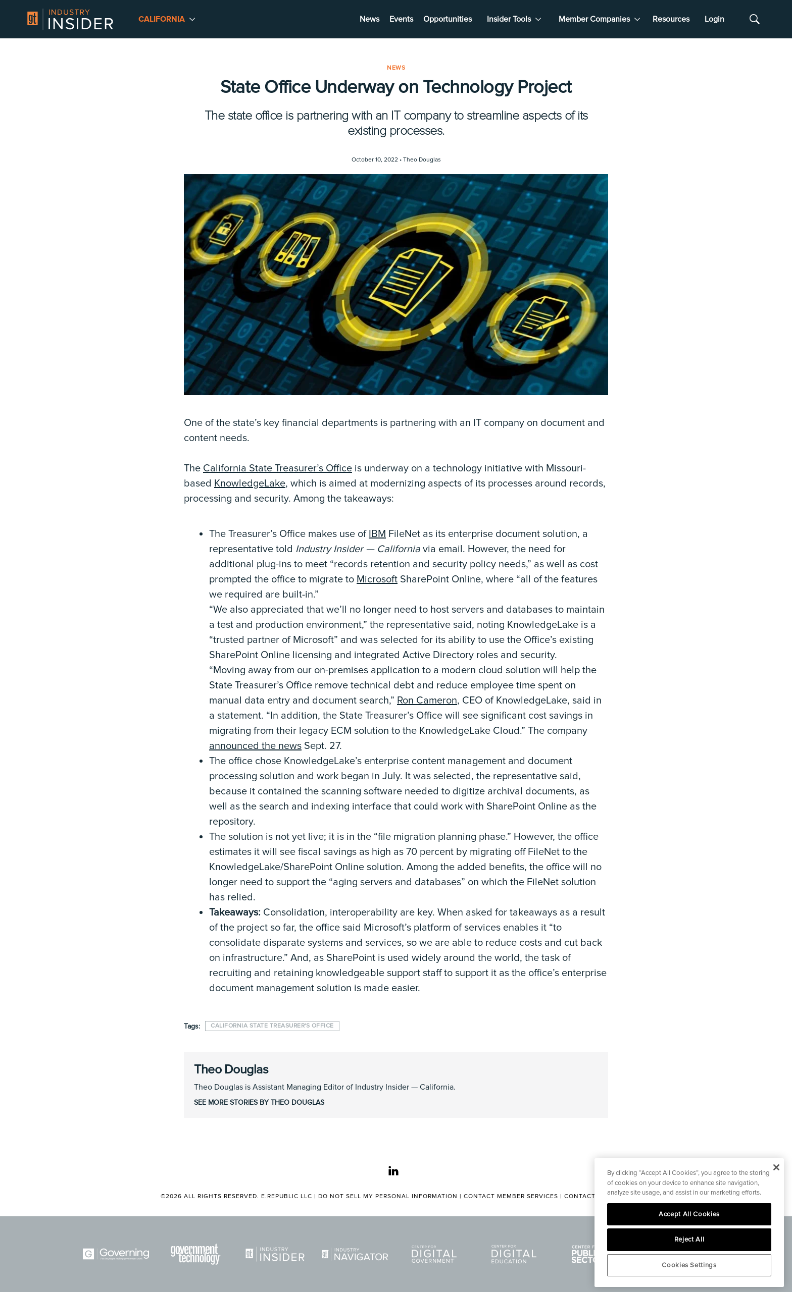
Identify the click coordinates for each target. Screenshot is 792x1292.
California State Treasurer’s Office (277, 468)
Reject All (689, 1239)
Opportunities (447, 19)
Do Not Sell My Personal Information (388, 1196)
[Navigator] (356, 1254)
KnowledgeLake (249, 483)
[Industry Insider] (277, 1254)
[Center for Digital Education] (516, 1254)
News (369, 19)
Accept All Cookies (689, 1214)
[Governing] (118, 1254)
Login (714, 19)
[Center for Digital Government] (436, 1254)
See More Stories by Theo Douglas (259, 1102)
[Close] (776, 1167)
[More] (192, 19)
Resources (671, 19)
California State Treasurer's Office (272, 1026)
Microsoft (377, 579)
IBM (377, 534)
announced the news (255, 746)
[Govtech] (197, 1254)
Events (401, 19)
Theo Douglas (231, 1069)
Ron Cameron (427, 700)
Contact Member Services (511, 1196)
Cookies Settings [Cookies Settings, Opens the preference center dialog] (689, 1265)
